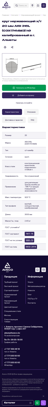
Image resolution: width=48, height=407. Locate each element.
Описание (31, 112)
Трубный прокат (11, 282)
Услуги (30, 282)
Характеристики (12, 112)
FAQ (32, 120)
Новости (31, 290)
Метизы (7, 315)
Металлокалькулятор (36, 286)
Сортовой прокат (11, 290)
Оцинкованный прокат (10, 296)
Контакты (32, 303)
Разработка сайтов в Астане (12, 396)
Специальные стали (12, 311)
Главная (5, 15)
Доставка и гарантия (14, 120)
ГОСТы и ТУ (32, 299)
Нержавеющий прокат (31, 15)
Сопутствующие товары (11, 320)
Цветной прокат (11, 307)
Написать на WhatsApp (24, 88)
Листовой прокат (11, 286)
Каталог (15, 15)
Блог (30, 295)
